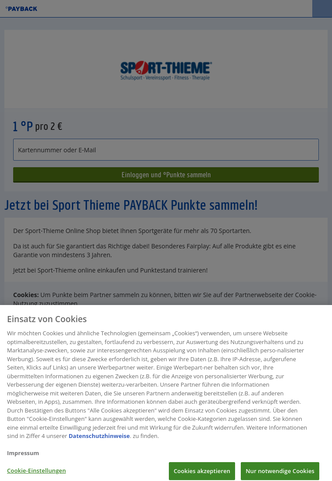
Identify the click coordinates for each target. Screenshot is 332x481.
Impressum (23, 456)
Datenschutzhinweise (99, 439)
